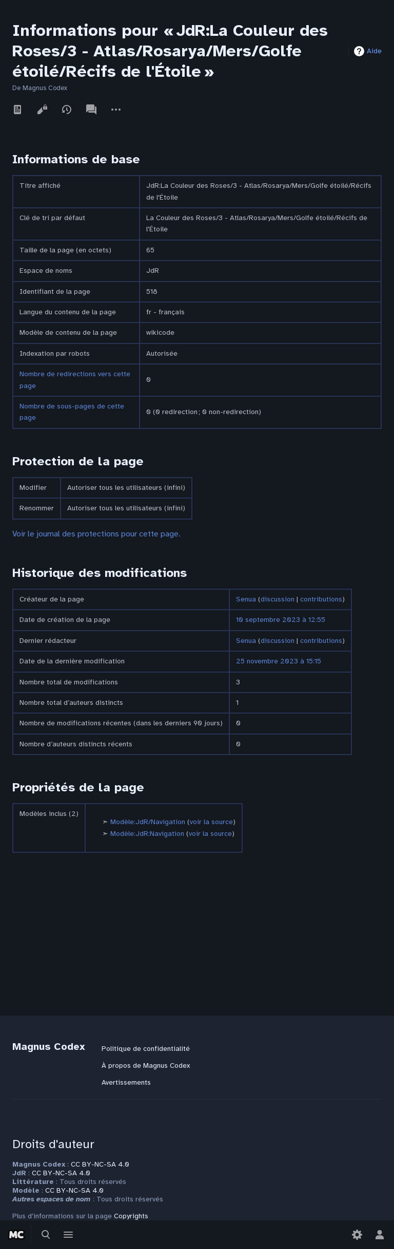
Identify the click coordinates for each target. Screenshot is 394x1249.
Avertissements (126, 1082)
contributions (321, 599)
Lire (17, 109)
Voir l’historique (67, 109)
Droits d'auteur (53, 1144)
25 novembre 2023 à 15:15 (278, 661)
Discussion (91, 109)
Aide (374, 51)
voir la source (211, 821)
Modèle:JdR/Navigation (147, 821)
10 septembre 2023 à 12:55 (280, 619)
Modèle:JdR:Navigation (147, 833)
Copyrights (131, 1216)
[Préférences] (357, 1234)
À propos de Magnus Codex (146, 1065)
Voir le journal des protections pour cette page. (96, 534)
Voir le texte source (42, 109)
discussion (277, 599)
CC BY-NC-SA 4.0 (100, 1164)
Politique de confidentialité (146, 1048)
